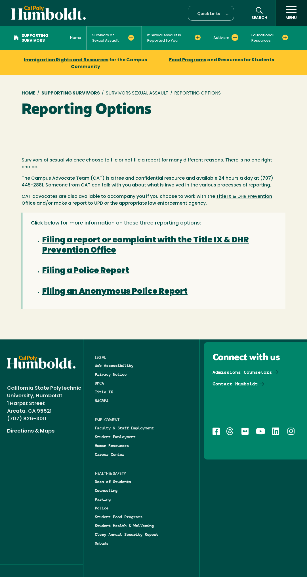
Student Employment (115, 437)
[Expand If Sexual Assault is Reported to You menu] (197, 37)
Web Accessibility (114, 365)
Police (101, 508)
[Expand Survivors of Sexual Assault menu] (131, 37)
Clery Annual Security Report (126, 534)
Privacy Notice (111, 374)
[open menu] (291, 13)
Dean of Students (113, 481)
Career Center (109, 454)
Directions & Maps (30, 431)
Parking (103, 499)
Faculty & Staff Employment (124, 428)
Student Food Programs (118, 517)
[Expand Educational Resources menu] (285, 37)
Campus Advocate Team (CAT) (68, 178)
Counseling (106, 490)
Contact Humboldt (235, 384)
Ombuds (101, 543)
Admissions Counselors (242, 372)
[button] (211, 13)
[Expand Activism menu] (235, 37)
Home (75, 38)
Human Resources (112, 445)
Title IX (104, 392)
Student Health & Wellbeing (124, 525)
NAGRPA (101, 400)
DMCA (99, 383)
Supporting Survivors (31, 38)
